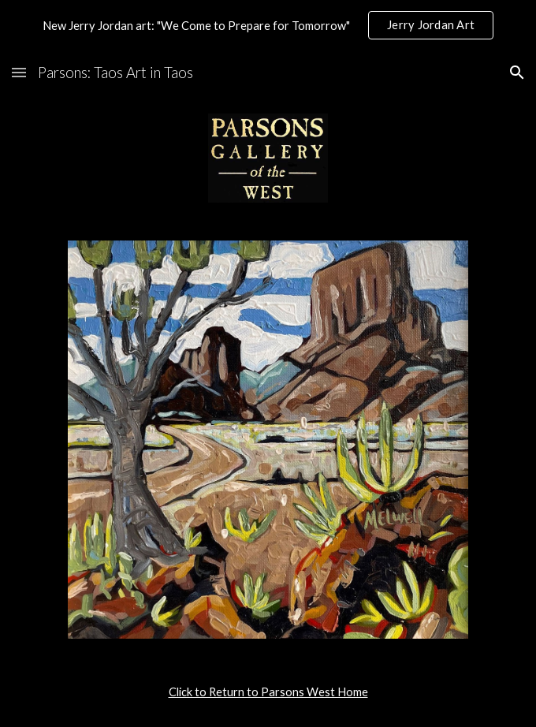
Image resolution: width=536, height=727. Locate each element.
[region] (268, 25)
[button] (19, 72)
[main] (267, 692)
